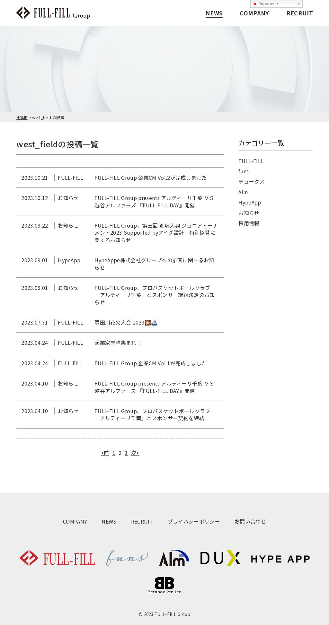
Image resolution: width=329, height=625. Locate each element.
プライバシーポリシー (194, 521)
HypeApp (249, 202)
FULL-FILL (251, 161)
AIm (243, 192)
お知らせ (248, 213)
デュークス (251, 181)
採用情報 (248, 223)
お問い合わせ (250, 521)
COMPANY (254, 13)
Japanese (265, 3)
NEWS (214, 13)
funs (243, 171)
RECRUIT (299, 13)
